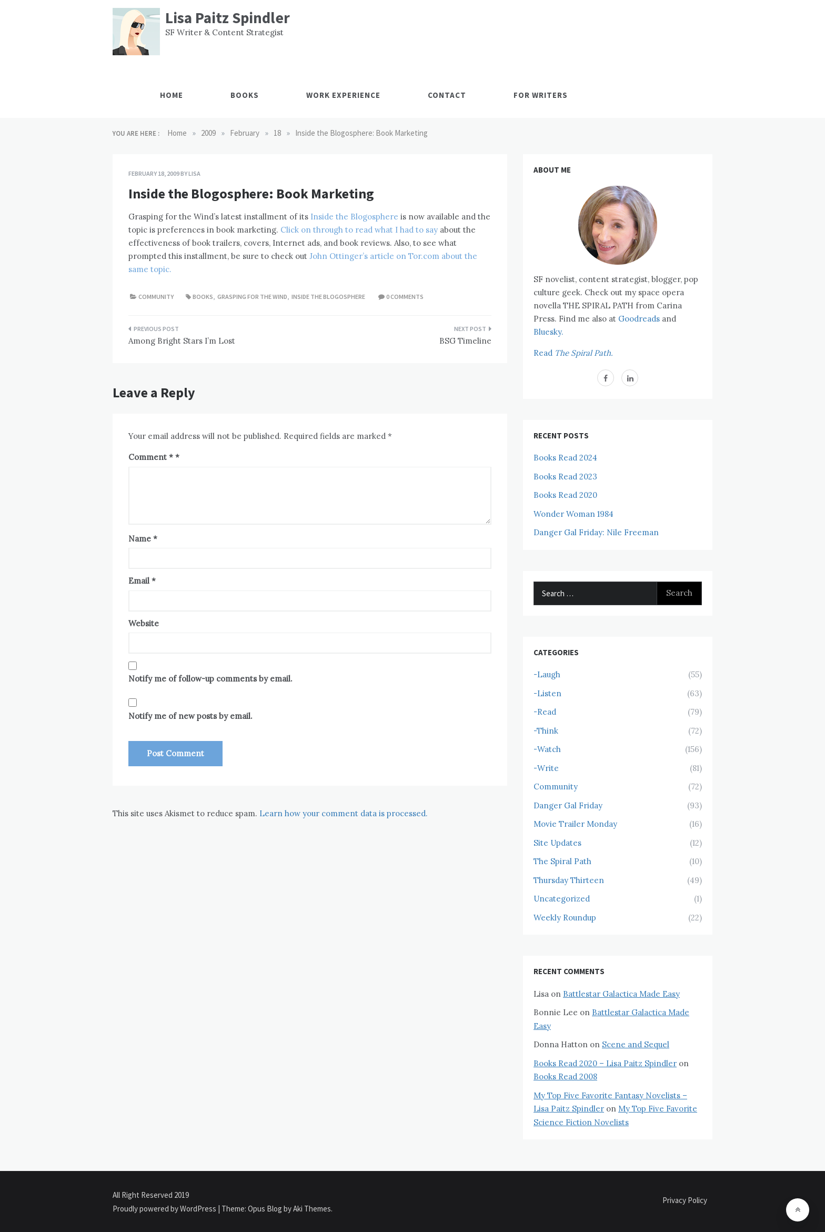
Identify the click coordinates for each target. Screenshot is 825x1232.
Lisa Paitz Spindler (227, 17)
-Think (546, 731)
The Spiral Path (562, 861)
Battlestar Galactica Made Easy (621, 994)
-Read (545, 712)
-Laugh (547, 674)
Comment (150, 457)
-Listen (547, 693)
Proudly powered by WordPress (165, 1209)
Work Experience (343, 95)
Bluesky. (549, 332)
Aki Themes (312, 1209)
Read (573, 353)
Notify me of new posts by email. (190, 716)
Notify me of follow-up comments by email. (210, 679)
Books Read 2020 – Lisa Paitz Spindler (605, 1063)
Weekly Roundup (565, 918)
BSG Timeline (465, 341)
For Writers (541, 95)
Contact (447, 95)
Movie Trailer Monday (575, 824)
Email (142, 581)
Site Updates (557, 843)
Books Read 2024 (565, 458)
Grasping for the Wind (252, 297)
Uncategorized (562, 899)
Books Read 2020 (565, 495)
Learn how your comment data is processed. (343, 813)
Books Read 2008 (565, 1076)
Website (143, 623)
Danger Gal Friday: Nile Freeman (596, 532)
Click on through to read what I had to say (359, 230)
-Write (546, 768)
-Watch (547, 749)
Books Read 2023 (565, 477)
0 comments (405, 297)
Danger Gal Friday (568, 805)
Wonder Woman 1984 (573, 514)
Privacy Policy (684, 1200)
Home (171, 95)
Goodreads (639, 319)
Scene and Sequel (635, 1044)
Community (156, 297)
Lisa (194, 173)
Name (142, 539)
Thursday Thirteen (569, 880)
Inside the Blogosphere (354, 217)
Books (244, 95)
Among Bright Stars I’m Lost (181, 341)
